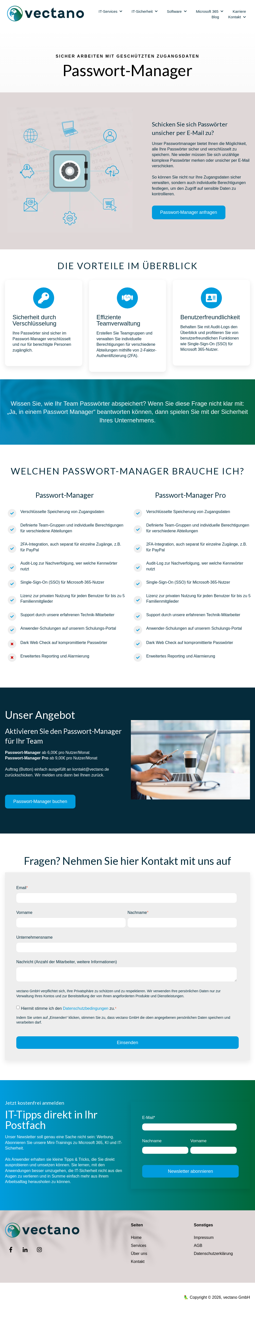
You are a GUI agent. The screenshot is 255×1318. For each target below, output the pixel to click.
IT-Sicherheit (142, 11)
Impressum (204, 1237)
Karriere (239, 11)
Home (136, 1237)
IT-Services (108, 11)
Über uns (139, 1253)
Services (138, 1245)
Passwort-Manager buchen (40, 801)
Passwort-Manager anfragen (188, 212)
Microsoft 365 (207, 11)
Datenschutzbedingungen (85, 1008)
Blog (215, 17)
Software (174, 11)
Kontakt (234, 17)
